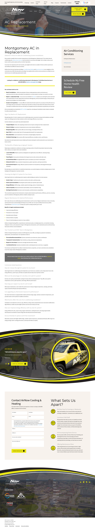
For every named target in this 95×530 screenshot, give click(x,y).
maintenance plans (16, 204)
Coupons (57, 2)
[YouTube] (83, 482)
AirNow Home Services (17, 60)
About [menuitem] (35, 11)
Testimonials (63, 2)
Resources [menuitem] (67, 11)
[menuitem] (76, 59)
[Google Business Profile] (80, 482)
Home (54, 482)
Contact (69, 2)
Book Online (78, 14)
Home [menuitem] (31, 11)
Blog (52, 2)
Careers (32, 2)
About (54, 485)
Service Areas (56, 496)
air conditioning (26, 69)
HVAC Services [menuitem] (41, 11)
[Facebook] (86, 482)
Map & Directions (29, 485)
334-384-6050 (77, 2)
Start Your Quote (80, 9)
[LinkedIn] (89, 482)
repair (34, 96)
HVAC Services (56, 490)
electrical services (40, 69)
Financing (27, 2)
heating (32, 69)
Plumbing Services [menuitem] (58, 11)
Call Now (69, 92)
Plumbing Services (57, 493)
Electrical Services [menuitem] (48, 11)
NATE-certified (23, 109)
